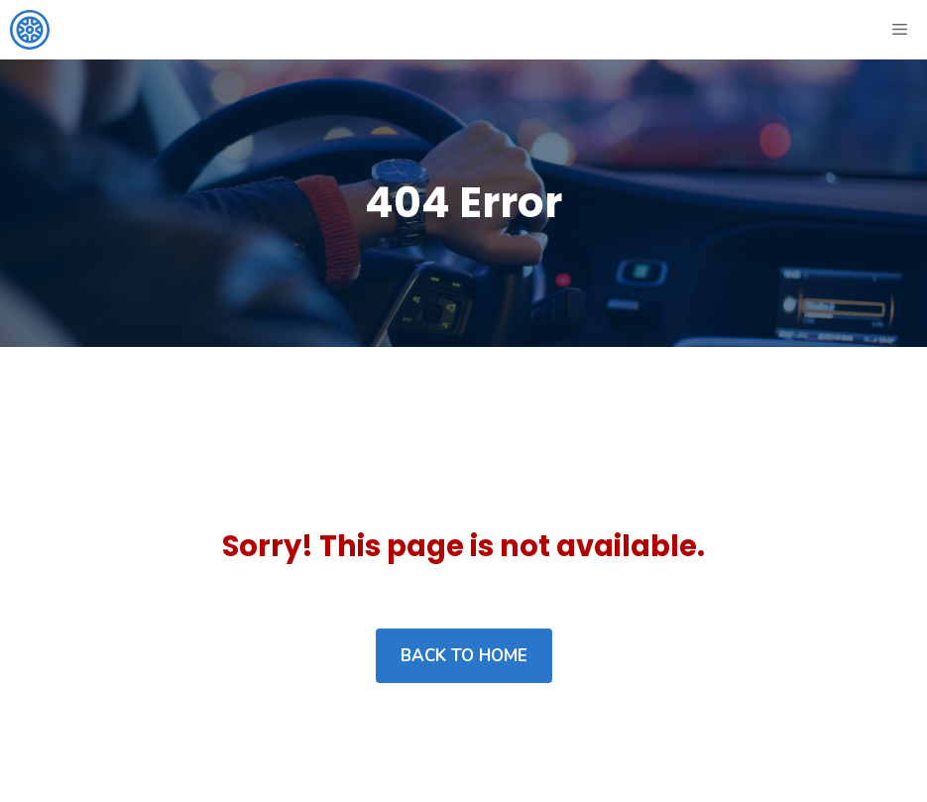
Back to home (464, 655)
